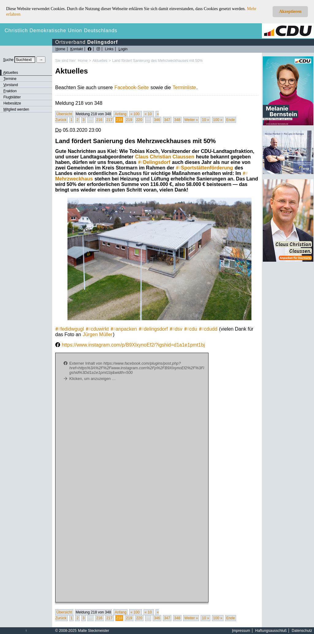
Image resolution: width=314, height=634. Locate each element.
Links (109, 49)
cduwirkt (97, 329)
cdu (190, 329)
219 (129, 120)
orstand (10, 85)
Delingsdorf (154, 162)
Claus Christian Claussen (164, 156)
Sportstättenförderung (204, 167)
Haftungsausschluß (271, 630)
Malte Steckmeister (93, 630)
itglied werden (16, 109)
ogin (122, 49)
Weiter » (191, 120)
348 (177, 120)
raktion (10, 91)
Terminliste (184, 87)
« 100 (135, 114)
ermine (10, 79)
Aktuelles (99, 61)
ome (60, 49)
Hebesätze (12, 103)
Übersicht (64, 114)
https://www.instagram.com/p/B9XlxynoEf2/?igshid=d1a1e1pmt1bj (133, 344)
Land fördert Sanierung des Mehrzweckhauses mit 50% (157, 61)
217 (109, 120)
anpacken (124, 329)
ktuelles (10, 72)
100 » (217, 120)
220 (139, 120)
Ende (230, 120)
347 (167, 120)
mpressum (241, 630)
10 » (205, 120)
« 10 (149, 114)
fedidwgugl (70, 329)
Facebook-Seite (131, 87)
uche (8, 60)
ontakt (76, 49)
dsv (176, 329)
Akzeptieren (290, 11)
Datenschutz (302, 630)
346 (157, 120)
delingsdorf (153, 329)
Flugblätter (12, 97)
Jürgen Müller (98, 334)
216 (99, 120)
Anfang (120, 114)
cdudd (208, 329)
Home (83, 61)
